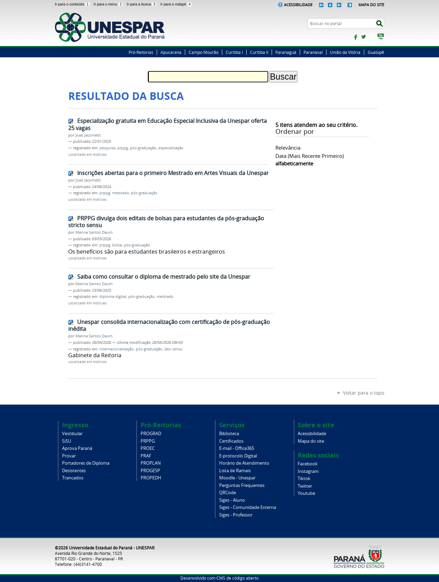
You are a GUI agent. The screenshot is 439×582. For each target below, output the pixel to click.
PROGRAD (151, 433)
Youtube (306, 493)
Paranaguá (285, 52)
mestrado (120, 192)
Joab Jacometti (88, 135)
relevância (287, 147)
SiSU (66, 441)
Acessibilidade (298, 4)
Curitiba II (259, 52)
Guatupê (376, 52)
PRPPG (148, 441)
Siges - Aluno (232, 500)
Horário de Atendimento (244, 463)
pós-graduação (143, 148)
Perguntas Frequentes (241, 485)
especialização (170, 148)
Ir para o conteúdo (73, 4)
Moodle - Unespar (237, 478)
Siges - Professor (235, 515)
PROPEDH (151, 478)
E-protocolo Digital (238, 456)
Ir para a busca (142, 4)
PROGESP (150, 471)
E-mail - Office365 (236, 448)
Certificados (231, 441)
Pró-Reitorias (141, 52)
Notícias (100, 154)
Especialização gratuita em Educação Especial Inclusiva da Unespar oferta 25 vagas (167, 124)
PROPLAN (151, 463)
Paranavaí (313, 52)
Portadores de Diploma (85, 463)
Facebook (355, 36)
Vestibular (72, 433)
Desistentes (74, 471)
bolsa (117, 245)
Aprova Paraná (77, 448)
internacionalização (116, 349)
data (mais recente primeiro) (309, 155)
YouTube (380, 36)
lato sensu (173, 349)
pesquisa (107, 148)
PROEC (148, 448)
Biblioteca (229, 433)
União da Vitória (345, 52)
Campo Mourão (203, 52)
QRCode (227, 493)
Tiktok (304, 478)
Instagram (372, 36)
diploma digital (112, 296)
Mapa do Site (371, 4)
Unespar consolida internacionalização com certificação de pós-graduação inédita (169, 325)
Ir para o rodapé (176, 4)
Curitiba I (234, 52)
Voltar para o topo (363, 392)
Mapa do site (311, 441)
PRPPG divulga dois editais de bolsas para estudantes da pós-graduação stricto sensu (166, 221)
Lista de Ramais (235, 471)
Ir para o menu (109, 4)
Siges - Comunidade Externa (247, 507)
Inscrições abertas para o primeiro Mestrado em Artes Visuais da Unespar (173, 173)
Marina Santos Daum (93, 232)
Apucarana (171, 52)
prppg (122, 148)
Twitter (363, 36)
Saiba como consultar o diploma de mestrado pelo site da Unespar (163, 276)
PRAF (146, 456)
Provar (69, 456)
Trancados (72, 478)
